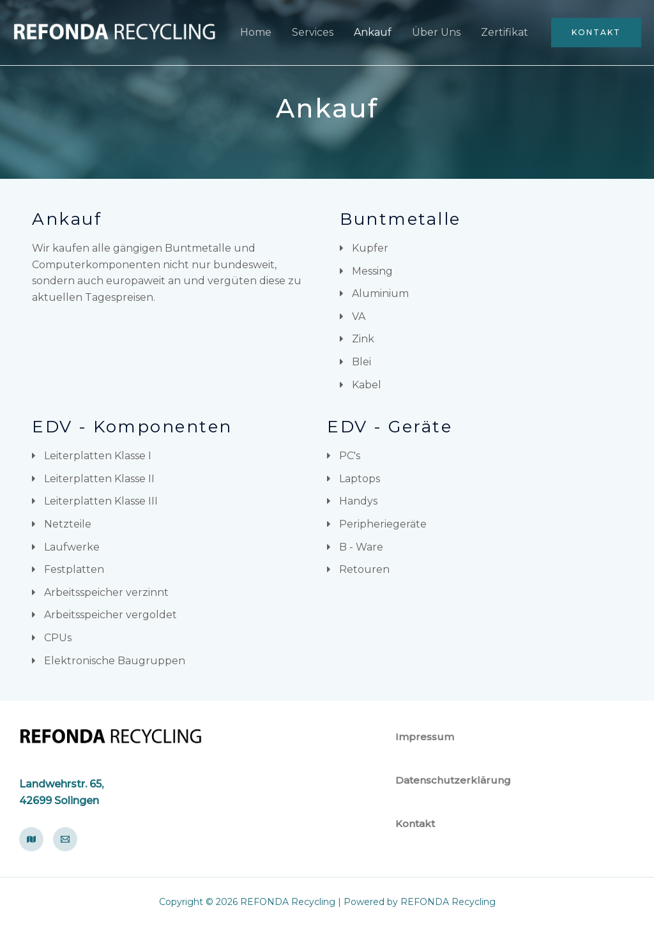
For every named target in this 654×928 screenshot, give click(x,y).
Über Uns (436, 32)
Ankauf (373, 32)
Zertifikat (504, 32)
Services (312, 32)
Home (255, 32)
